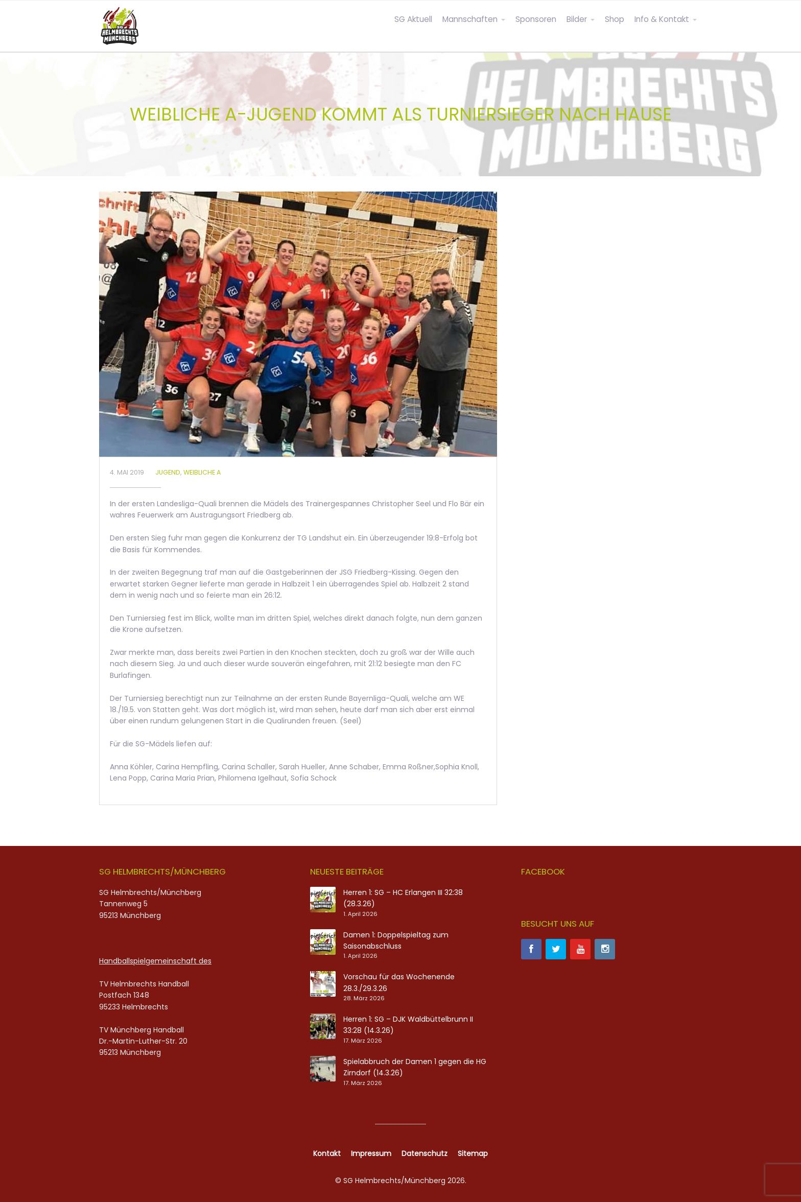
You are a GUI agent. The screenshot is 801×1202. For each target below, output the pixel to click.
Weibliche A (202, 472)
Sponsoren (535, 19)
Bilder (577, 19)
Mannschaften (470, 19)
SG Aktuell (413, 19)
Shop (614, 19)
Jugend (167, 472)
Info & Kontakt (661, 19)
